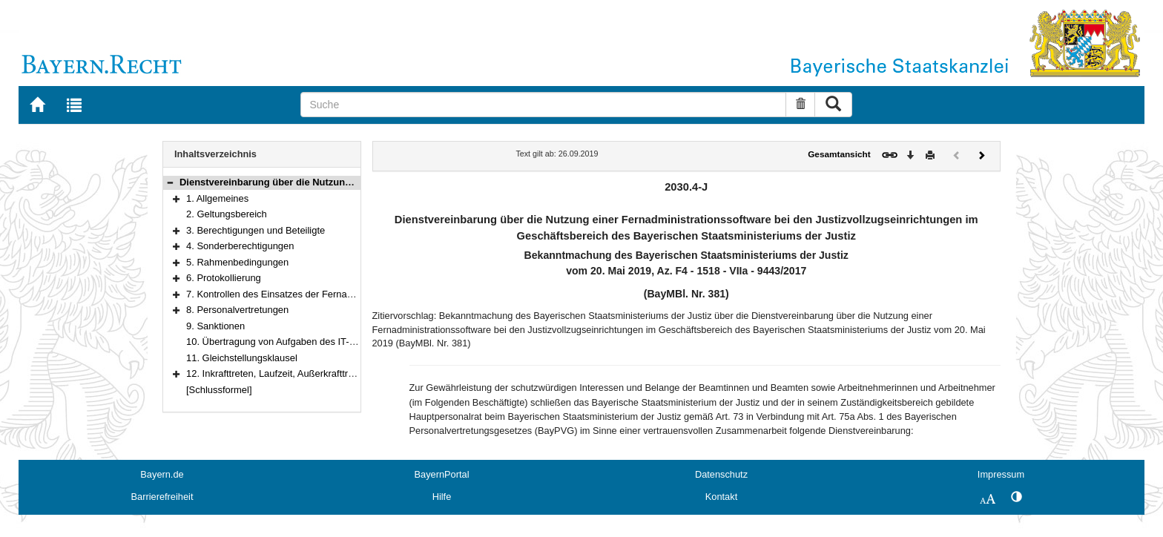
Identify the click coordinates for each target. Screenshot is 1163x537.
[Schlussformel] (219, 389)
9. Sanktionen (215, 326)
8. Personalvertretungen (237, 309)
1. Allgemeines (217, 198)
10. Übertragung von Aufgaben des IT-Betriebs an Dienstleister (319, 341)
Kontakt (721, 496)
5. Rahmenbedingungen (237, 262)
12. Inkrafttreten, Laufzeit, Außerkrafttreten (276, 373)
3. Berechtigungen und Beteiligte (255, 230)
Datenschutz (721, 474)
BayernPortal (442, 474)
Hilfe (442, 496)
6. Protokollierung (223, 277)
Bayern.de (161, 474)
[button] (170, 182)
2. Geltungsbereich (226, 214)
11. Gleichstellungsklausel (241, 357)
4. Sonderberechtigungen (240, 245)
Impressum (1001, 474)
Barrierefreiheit (162, 496)
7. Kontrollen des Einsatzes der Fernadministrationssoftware (314, 294)
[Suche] (543, 104)
